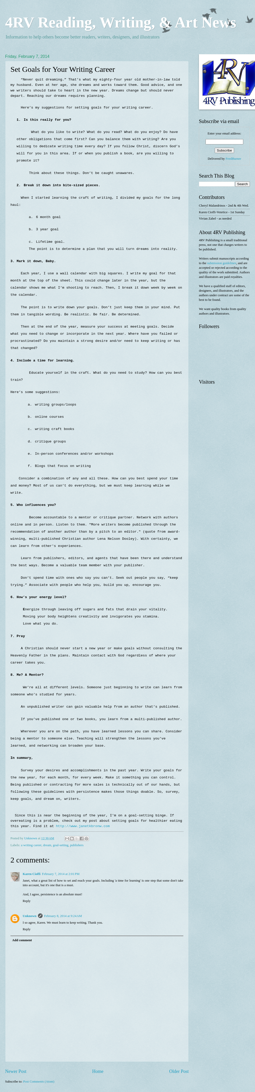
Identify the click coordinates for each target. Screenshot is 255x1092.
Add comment (22, 940)
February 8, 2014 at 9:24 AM (63, 916)
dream (47, 845)
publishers (77, 845)
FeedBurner (233, 158)
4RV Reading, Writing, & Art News (120, 22)
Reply (27, 901)
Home (97, 1071)
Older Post (179, 1071)
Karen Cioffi (32, 874)
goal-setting (60, 845)
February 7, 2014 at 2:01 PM (61, 874)
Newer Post (16, 1071)
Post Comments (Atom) (38, 1081)
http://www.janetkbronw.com (83, 826)
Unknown (29, 916)
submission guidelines (221, 263)
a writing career (31, 845)
